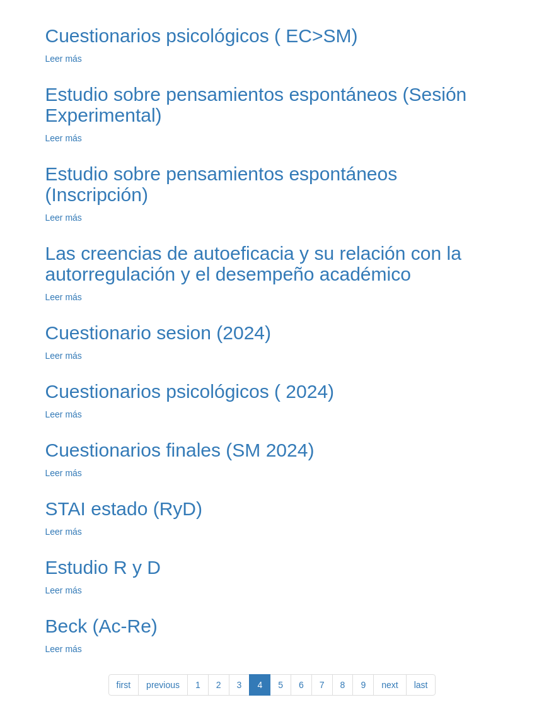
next (389, 685)
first (124, 685)
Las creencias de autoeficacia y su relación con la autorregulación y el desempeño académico (253, 263)
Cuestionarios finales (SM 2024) (180, 450)
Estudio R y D (103, 567)
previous (163, 685)
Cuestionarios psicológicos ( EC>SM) (201, 35)
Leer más (63, 59)
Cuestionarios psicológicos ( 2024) (190, 391)
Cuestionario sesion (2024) (158, 332)
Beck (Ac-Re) (101, 626)
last (421, 685)
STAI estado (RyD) (124, 508)
